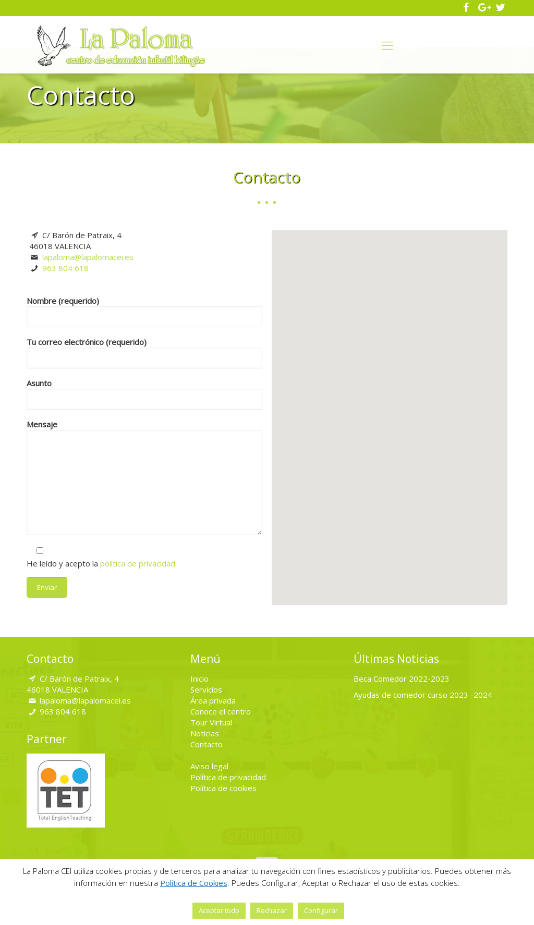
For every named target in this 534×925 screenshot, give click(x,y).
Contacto (206, 744)
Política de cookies (223, 788)
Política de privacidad (228, 777)
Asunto (144, 394)
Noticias (204, 733)
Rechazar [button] (272, 910)
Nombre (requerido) (144, 311)
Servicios (206, 689)
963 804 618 (65, 268)
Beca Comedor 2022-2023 (402, 678)
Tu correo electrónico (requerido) (144, 352)
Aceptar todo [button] (219, 910)
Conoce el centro (220, 711)
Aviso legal (209, 766)
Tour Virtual (211, 722)
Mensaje (144, 477)
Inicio (199, 678)
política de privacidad (137, 563)
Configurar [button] (321, 910)
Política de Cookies (193, 883)
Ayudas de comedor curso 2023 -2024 (423, 694)
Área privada (213, 700)
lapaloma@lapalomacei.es (88, 257)
